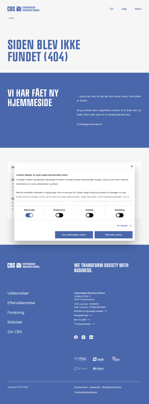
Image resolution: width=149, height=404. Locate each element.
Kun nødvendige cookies (74, 235)
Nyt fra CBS (80, 319)
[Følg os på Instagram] (83, 337)
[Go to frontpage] (24, 8)
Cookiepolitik (94, 387)
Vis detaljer (122, 225)
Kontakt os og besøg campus (88, 311)
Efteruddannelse (21, 303)
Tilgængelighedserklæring (85, 392)
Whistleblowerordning (111, 387)
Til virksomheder (82, 324)
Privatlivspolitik (80, 387)
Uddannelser (18, 293)
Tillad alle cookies (113, 235)
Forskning (16, 312)
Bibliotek (15, 322)
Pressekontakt (81, 315)
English (109, 9)
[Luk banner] (132, 166)
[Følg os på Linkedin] (91, 337)
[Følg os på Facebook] (76, 337)
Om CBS (15, 332)
